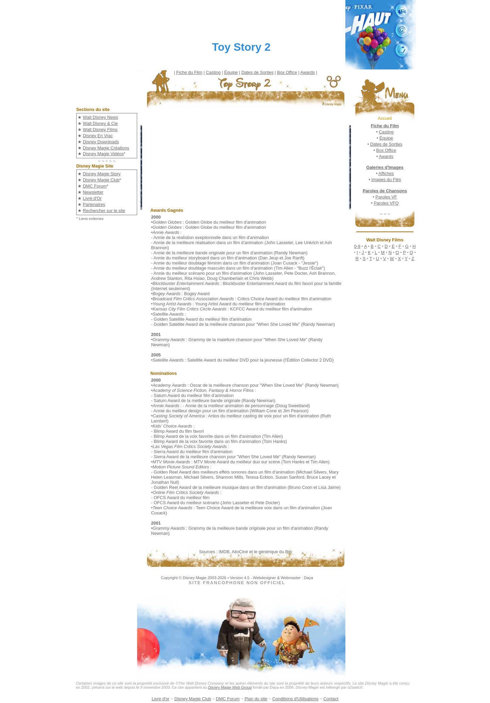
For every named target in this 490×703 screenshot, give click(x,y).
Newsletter (93, 192)
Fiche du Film (189, 72)
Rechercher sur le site (104, 210)
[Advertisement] (250, 160)
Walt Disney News (100, 117)
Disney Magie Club (101, 179)
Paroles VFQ (386, 203)
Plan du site (256, 698)
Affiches (386, 173)
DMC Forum (95, 186)
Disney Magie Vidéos (103, 153)
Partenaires (94, 204)
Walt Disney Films (100, 129)
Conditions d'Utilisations (295, 698)
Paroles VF (386, 196)
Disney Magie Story (102, 173)
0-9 (357, 246)
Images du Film (386, 179)
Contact (330, 698)
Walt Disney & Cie (100, 123)
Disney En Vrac (98, 135)
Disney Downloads (101, 141)
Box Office (287, 72)
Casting (213, 72)
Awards (307, 72)
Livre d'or (160, 698)
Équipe (231, 72)
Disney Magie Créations (106, 147)
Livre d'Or (92, 198)
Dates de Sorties (257, 72)
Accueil (385, 118)
